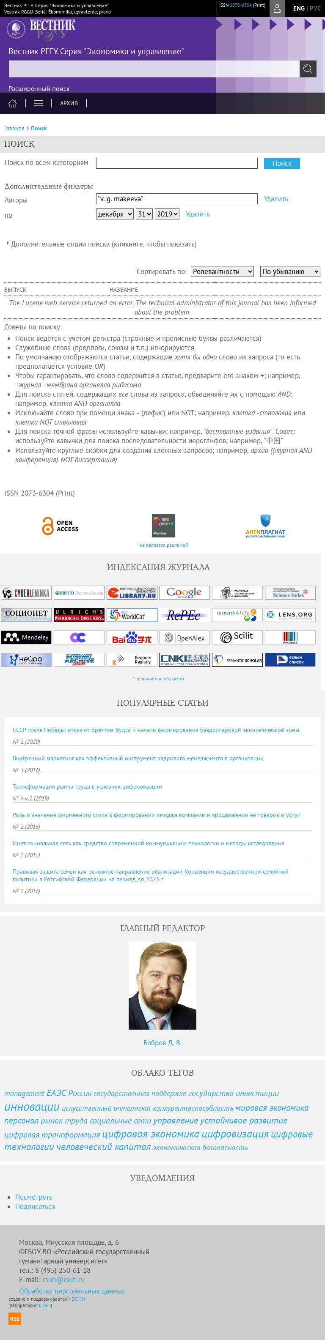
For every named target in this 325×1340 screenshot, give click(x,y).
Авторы (16, 200)
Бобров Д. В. (162, 1042)
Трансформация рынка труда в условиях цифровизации (87, 786)
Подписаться (35, 1206)
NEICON (76, 1299)
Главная (14, 128)
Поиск (39, 128)
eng (299, 8)
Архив (69, 103)
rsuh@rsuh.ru (64, 1279)
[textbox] (162, 68)
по (8, 215)
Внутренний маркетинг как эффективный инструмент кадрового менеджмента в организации (138, 758)
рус (315, 8)
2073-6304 (241, 5)
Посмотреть (33, 1197)
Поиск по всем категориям (46, 162)
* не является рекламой (162, 545)
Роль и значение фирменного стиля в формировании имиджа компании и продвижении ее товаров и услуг (156, 815)
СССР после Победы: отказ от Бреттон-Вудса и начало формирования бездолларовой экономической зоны (156, 730)
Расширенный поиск (39, 88)
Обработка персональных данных (72, 1291)
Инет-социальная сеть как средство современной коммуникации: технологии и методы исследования (148, 843)
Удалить (276, 198)
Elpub (45, 1305)
